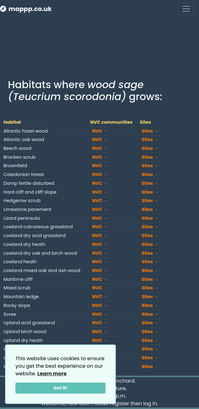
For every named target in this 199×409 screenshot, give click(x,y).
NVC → (100, 131)
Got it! (61, 388)
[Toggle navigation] (186, 9)
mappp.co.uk (26, 8)
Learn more (52, 373)
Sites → (150, 131)
